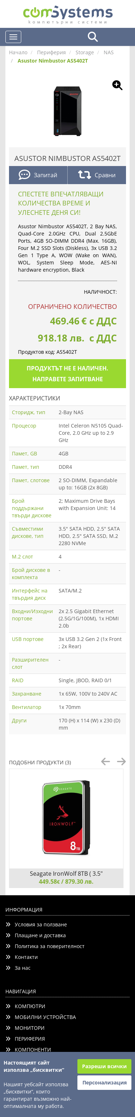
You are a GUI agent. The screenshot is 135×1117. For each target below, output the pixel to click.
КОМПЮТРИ (25, 1006)
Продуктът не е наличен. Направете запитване (67, 373)
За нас (18, 967)
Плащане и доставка (35, 935)
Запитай (38, 175)
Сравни (97, 175)
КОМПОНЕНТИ (28, 1049)
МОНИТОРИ (25, 1027)
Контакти (21, 957)
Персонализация (104, 1082)
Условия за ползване (36, 924)
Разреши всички (104, 1066)
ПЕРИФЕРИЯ (25, 1038)
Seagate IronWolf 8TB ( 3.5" (66, 874)
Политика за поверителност (45, 946)
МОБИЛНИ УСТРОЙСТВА (40, 1017)
